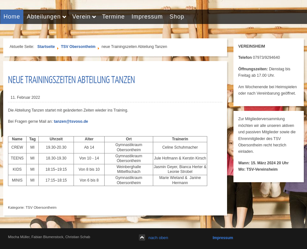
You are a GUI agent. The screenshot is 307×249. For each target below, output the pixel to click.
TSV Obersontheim (78, 46)
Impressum (223, 238)
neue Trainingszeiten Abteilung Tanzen (71, 79)
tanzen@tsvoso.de (71, 121)
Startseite (46, 46)
